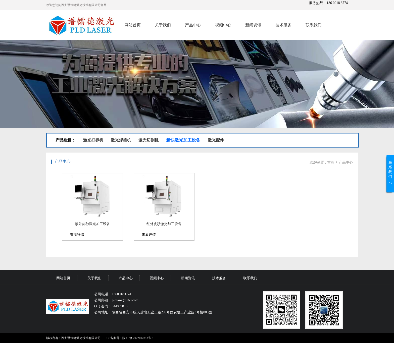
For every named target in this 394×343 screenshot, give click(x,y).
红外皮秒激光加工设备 (164, 224)
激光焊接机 (121, 140)
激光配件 (216, 140)
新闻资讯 (253, 25)
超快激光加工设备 (183, 140)
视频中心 (223, 25)
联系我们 (314, 25)
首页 (330, 162)
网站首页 (133, 25)
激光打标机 (93, 140)
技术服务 (283, 25)
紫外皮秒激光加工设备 (92, 224)
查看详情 (77, 235)
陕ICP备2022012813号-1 (138, 338)
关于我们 (163, 25)
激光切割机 (148, 140)
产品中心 (193, 25)
